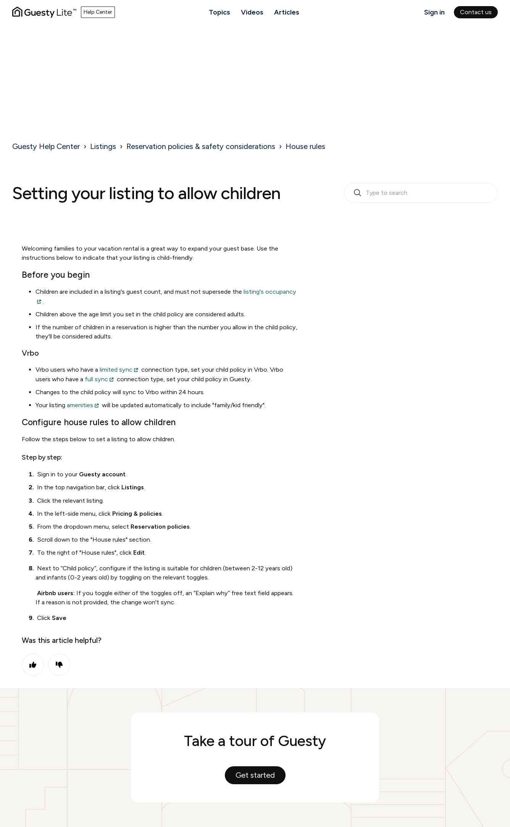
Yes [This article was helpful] (33, 665)
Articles (286, 12)
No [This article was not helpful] (59, 665)
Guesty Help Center (46, 146)
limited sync (116, 369)
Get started (255, 775)
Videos (252, 12)
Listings (103, 146)
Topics (219, 12)
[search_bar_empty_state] (421, 193)
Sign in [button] (434, 12)
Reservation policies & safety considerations (200, 146)
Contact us (476, 12)
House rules (305, 146)
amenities (80, 405)
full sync (96, 379)
